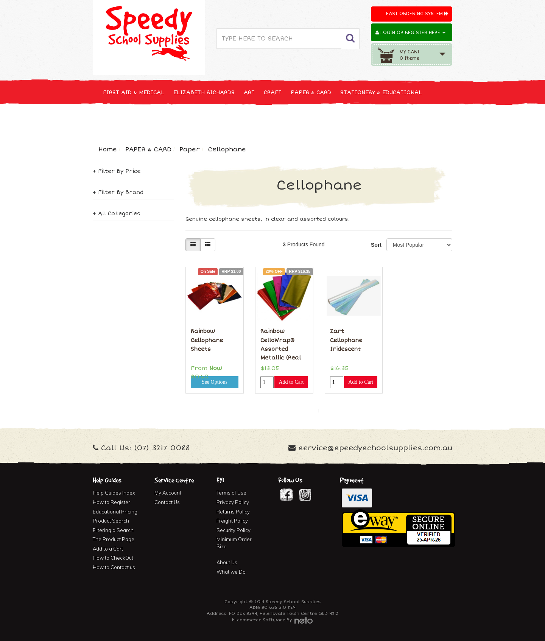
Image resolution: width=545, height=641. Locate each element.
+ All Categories (116, 213)
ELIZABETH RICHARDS (204, 92)
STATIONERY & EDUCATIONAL (381, 92)
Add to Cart (291, 382)
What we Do (231, 572)
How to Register (111, 502)
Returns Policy (233, 512)
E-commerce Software (258, 620)
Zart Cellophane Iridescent (346, 340)
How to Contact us (114, 567)
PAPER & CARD (311, 92)
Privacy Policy (232, 502)
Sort (376, 245)
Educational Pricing (115, 512)
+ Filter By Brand (118, 192)
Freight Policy (232, 521)
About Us (226, 562)
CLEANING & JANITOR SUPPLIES (281, 120)
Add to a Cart (108, 549)
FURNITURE (350, 120)
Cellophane (227, 149)
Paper (189, 149)
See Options (214, 382)
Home (107, 149)
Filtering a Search (113, 530)
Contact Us (167, 502)
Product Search (111, 521)
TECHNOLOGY (210, 120)
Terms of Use (231, 493)
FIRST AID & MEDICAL (133, 92)
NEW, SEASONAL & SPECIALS (143, 120)
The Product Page (113, 539)
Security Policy (233, 530)
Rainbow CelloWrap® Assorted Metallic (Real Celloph (280, 349)
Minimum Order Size (234, 542)
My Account (167, 493)
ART (249, 92)
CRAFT (273, 92)
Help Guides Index (114, 493)
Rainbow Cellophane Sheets (207, 340)
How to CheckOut (113, 558)
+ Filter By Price (116, 171)
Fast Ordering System (417, 14)
